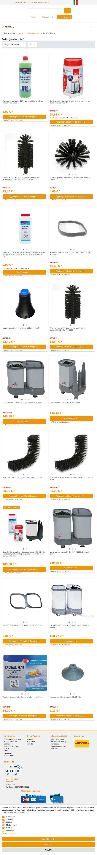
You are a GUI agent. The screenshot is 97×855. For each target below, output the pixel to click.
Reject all (49, 844)
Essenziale (10, 816)
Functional (10, 831)
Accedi (30, 739)
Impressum (55, 744)
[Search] (67, 10)
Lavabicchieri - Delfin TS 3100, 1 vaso (65, 402)
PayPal (9, 828)
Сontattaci (8, 753)
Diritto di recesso (57, 739)
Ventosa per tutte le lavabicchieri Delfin (65, 697)
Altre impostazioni (9, 834)
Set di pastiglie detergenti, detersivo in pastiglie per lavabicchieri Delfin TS (70, 102)
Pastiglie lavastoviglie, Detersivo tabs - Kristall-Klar (23, 697)
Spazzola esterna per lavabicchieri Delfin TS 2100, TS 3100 (71, 478)
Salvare (48, 850)
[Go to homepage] (8, 33)
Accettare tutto (48, 839)
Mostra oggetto (30, 272)
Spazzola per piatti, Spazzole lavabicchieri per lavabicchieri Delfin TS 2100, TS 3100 (21, 179)
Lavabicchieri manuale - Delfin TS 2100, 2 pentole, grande (70, 553)
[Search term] (46, 10)
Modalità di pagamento (13, 739)
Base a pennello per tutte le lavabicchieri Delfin (21, 328)
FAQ (6, 751)
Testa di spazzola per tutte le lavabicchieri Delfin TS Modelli (70, 179)
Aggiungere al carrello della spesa (26, 116)
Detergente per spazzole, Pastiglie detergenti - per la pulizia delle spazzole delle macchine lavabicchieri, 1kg (24, 254)
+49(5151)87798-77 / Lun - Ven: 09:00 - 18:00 (28, 2)
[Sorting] (14, 44)
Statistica (10, 819)
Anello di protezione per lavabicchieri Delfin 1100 (22, 625)
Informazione (9, 755)
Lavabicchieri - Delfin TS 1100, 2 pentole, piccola (22, 402)
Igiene (20, 33)
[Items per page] (32, 44)
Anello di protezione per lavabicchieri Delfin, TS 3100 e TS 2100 (71, 253)
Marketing (10, 822)
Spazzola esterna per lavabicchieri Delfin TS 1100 (22, 477)
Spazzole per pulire (32, 33)
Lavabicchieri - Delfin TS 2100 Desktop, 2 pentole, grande (70, 626)
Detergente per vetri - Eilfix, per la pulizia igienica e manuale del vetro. (23, 102)
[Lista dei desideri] (53, 17)
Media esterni (11, 825)
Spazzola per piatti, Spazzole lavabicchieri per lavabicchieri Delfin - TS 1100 (68, 329)
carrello (30, 744)
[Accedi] (32, 17)
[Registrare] (44, 17)
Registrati (31, 741)
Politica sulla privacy (58, 741)
